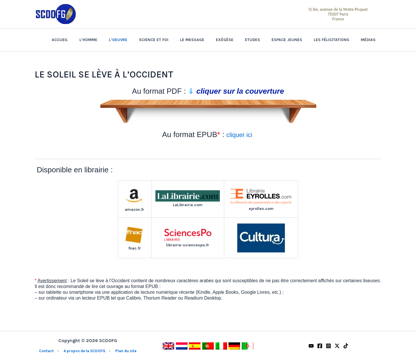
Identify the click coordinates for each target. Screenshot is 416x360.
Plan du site (127, 350)
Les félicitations (336, 39)
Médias (370, 39)
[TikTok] (345, 345)
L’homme (118, 39)
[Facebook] (319, 345)
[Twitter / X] (337, 345)
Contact (44, 350)
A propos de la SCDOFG (84, 350)
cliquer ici (240, 134)
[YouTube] (311, 345)
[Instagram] (328, 345)
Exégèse (240, 39)
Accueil (93, 39)
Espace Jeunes (295, 39)
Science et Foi (176, 39)
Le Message (211, 39)
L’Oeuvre (144, 39)
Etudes (264, 39)
